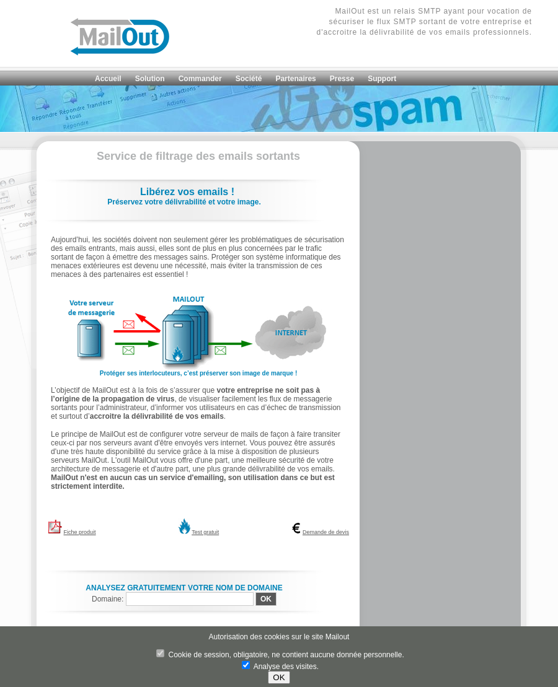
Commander (200, 78)
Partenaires (295, 78)
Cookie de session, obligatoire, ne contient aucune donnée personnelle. (280, 654)
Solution (150, 78)
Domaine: (109, 599)
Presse (342, 78)
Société (249, 78)
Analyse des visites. (280, 666)
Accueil (108, 78)
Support (382, 78)
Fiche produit (80, 532)
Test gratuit (205, 532)
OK (279, 677)
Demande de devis (326, 532)
